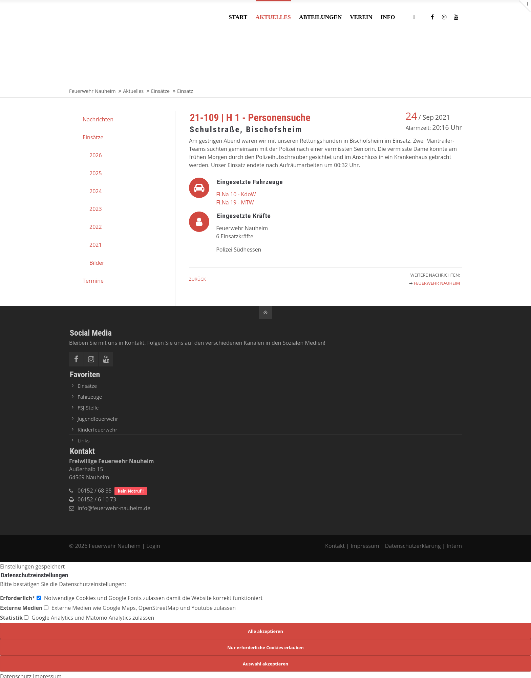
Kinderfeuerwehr (98, 429)
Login (153, 546)
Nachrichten (98, 119)
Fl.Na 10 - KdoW (236, 194)
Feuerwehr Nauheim (437, 283)
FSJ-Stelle (88, 407)
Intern (454, 546)
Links (84, 440)
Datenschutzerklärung (413, 546)
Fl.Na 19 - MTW (235, 202)
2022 (95, 227)
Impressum (365, 546)
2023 (95, 209)
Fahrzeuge (90, 396)
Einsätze (93, 137)
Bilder (96, 262)
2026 (95, 155)
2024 (95, 191)
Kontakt (335, 546)
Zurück (197, 279)
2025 (95, 173)
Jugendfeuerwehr (98, 418)
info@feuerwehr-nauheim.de (114, 508)
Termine (93, 280)
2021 (95, 244)
